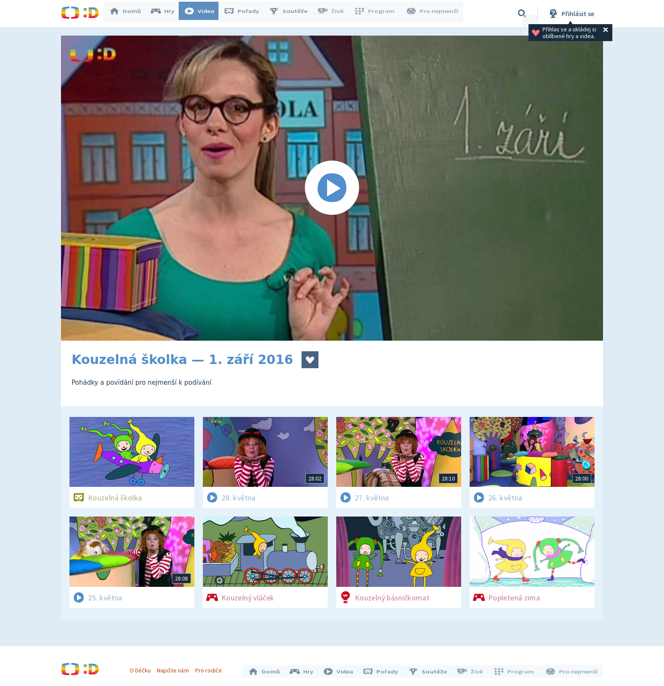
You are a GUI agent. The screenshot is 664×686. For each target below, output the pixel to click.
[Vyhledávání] (522, 13)
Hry (166, 13)
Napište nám (175, 668)
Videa (203, 13)
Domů (129, 13)
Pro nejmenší (432, 13)
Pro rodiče (210, 668)
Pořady (245, 13)
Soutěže (292, 13)
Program (377, 13)
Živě (334, 13)
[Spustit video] (332, 188)
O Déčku (142, 668)
